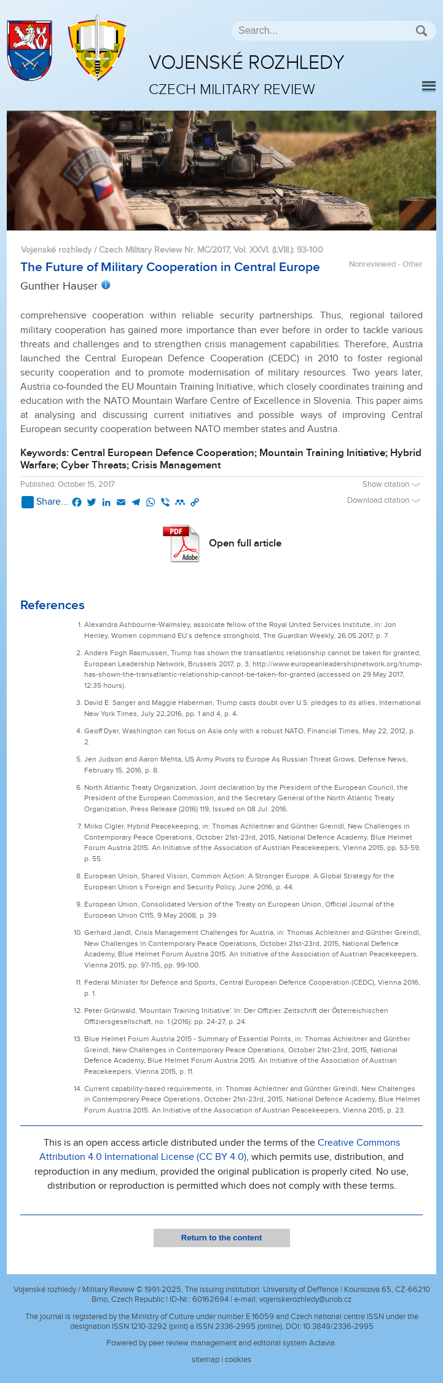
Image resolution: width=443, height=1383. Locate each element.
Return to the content (221, 1237)
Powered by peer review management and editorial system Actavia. (221, 1343)
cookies (238, 1360)
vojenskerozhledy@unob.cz (305, 1299)
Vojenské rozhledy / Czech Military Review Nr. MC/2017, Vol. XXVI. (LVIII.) (156, 250)
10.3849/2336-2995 (338, 1326)
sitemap (205, 1360)
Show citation (393, 484)
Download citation (385, 500)
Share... (45, 502)
